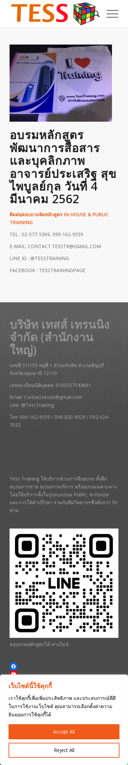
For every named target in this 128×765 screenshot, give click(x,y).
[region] (64, 720)
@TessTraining (37, 405)
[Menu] (109, 13)
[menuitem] (93, 13)
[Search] (93, 13)
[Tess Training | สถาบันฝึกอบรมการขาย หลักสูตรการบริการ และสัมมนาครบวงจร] (53, 13)
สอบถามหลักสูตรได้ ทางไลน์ (39, 644)
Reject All (64, 750)
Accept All (64, 731)
